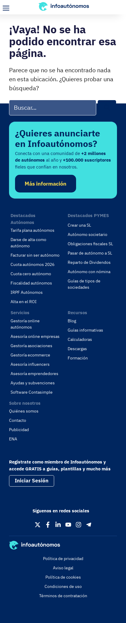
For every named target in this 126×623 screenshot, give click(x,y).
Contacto (17, 420)
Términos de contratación (63, 595)
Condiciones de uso (63, 586)
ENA (13, 439)
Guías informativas (85, 330)
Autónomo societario (87, 234)
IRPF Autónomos (27, 292)
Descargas (77, 348)
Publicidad (19, 429)
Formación (78, 358)
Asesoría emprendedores (34, 373)
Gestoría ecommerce (30, 355)
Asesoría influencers (30, 364)
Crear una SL (79, 225)
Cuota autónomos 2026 (32, 264)
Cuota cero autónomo (31, 273)
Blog (72, 320)
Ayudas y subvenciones (33, 383)
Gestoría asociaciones (31, 345)
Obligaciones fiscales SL (90, 243)
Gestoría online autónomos (25, 324)
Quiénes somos (23, 411)
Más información (45, 183)
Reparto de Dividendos (89, 262)
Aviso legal (63, 568)
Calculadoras (80, 339)
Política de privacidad (63, 558)
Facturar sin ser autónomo (35, 255)
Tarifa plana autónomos (32, 230)
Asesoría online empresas (35, 336)
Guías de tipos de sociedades (84, 284)
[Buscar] (107, 107)
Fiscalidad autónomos (31, 283)
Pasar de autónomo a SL (90, 253)
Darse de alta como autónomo (28, 243)
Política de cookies (63, 577)
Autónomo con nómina (89, 271)
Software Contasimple (32, 392)
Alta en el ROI (24, 301)
